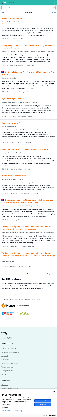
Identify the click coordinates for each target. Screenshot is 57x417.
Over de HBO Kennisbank (9, 348)
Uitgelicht (4, 356)
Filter (3, 12)
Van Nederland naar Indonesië (14, 176)
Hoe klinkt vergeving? (10, 123)
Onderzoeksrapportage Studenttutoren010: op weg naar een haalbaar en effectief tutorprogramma (27, 201)
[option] (28, 310)
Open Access (5, 359)
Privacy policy (18, 411)
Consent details (6, 411)
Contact (4, 374)
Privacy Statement (7, 371)
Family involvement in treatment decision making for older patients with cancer (26, 46)
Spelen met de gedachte (11, 18)
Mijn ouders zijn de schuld (12, 98)
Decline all (43, 404)
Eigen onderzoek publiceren (10, 352)
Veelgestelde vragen (7, 367)
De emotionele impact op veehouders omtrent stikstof (24, 149)
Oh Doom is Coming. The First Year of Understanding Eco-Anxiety (28, 73)
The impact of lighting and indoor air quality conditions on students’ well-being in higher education (26, 227)
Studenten (4, 385)
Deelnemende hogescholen (10, 363)
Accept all (43, 401)
